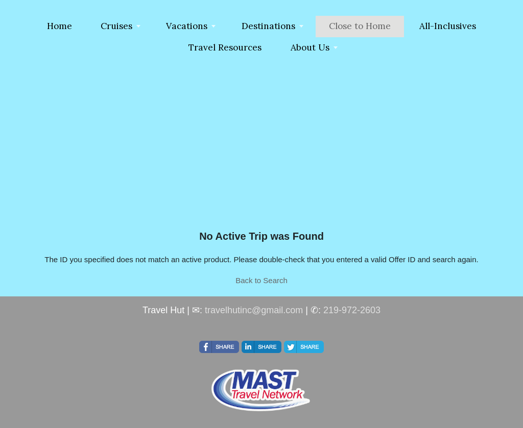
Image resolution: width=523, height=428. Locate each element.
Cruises (116, 26)
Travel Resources (225, 47)
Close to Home (360, 26)
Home (59, 26)
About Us (310, 47)
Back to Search (261, 280)
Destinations (268, 26)
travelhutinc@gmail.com (254, 310)
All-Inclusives (447, 26)
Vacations (186, 26)
